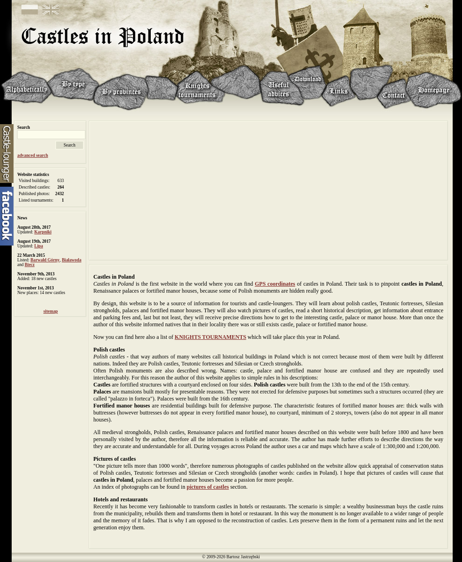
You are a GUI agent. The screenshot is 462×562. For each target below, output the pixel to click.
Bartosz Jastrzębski (243, 557)
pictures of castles (208, 487)
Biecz (30, 264)
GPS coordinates (275, 284)
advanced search (32, 155)
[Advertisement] (268, 189)
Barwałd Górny (44, 260)
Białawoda (71, 260)
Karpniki (43, 232)
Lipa (39, 246)
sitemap (50, 311)
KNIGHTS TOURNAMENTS (210, 337)
